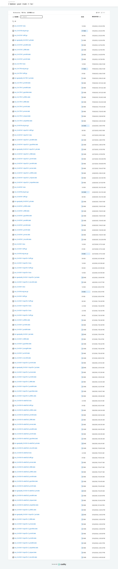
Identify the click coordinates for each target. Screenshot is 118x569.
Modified (96, 16)
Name (17, 16)
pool (19, 4)
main (24, 4)
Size (82, 17)
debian (13, 4)
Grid (103, 12)
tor (31, 4)
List (98, 12)
